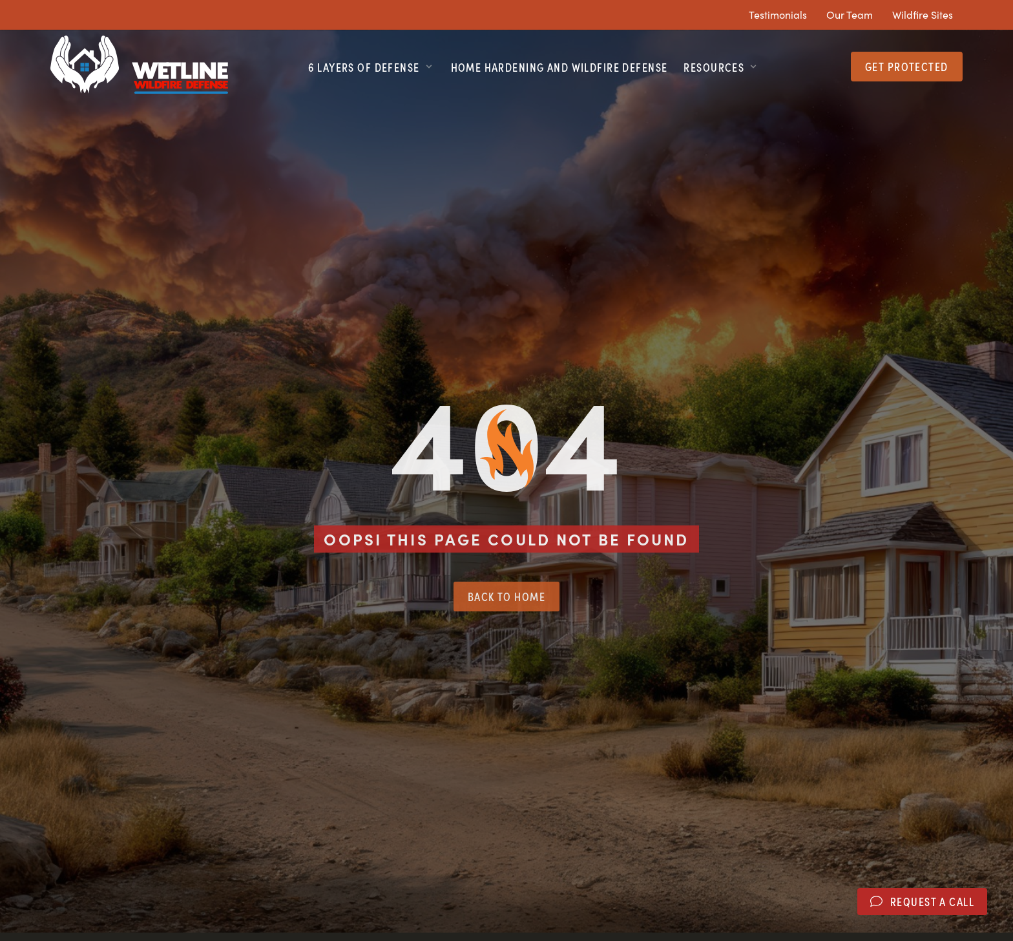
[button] (371, 66)
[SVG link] (139, 65)
